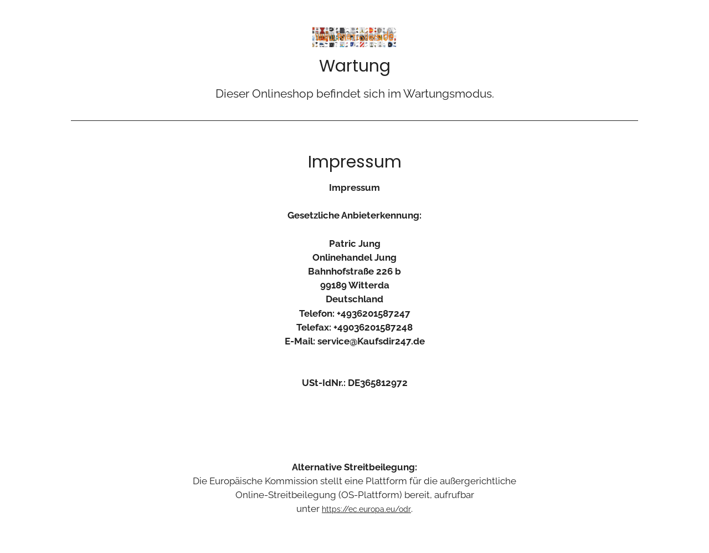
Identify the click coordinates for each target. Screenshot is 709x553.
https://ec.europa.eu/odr (366, 509)
